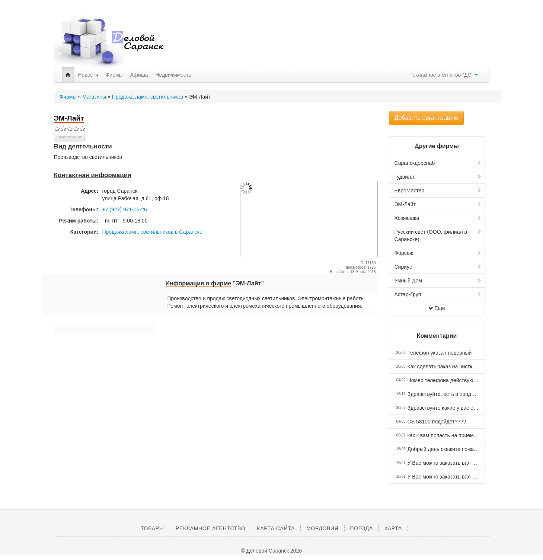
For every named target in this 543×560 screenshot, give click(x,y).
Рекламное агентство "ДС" (443, 75)
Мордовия (322, 528)
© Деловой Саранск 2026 (271, 551)
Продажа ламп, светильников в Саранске (152, 232)
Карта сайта (276, 528)
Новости (88, 75)
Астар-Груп (438, 294)
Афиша (139, 75)
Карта (393, 528)
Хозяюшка (438, 218)
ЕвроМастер (438, 190)
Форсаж (438, 253)
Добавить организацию (426, 118)
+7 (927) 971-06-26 (124, 209)
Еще (436, 308)
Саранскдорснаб (438, 163)
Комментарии (69, 137)
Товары (152, 528)
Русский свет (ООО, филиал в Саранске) (438, 235)
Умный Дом (438, 281)
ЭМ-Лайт (438, 204)
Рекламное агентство (210, 528)
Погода (361, 528)
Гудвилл (438, 177)
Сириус (438, 267)
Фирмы (114, 75)
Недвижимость (173, 75)
